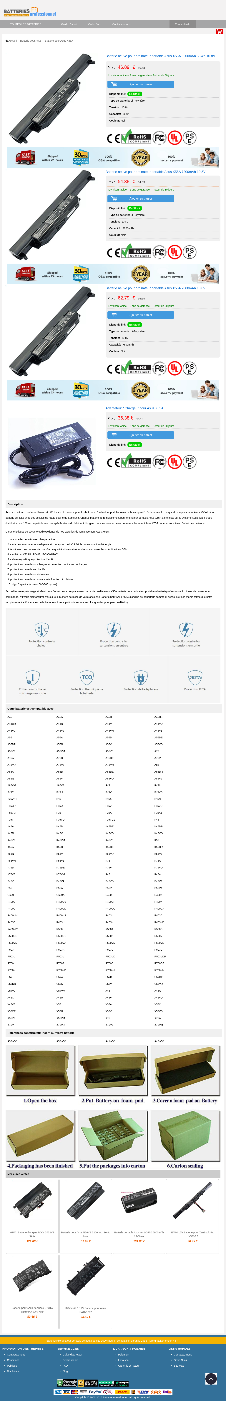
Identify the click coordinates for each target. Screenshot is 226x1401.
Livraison (123, 1360)
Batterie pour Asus (30, 40)
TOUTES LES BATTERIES (25, 24)
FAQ (65, 1365)
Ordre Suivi (94, 24)
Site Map (179, 1365)
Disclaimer (13, 1371)
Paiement (123, 1354)
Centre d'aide (182, 24)
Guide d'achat (69, 24)
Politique (12, 1365)
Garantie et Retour (128, 1365)
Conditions (13, 1360)
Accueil (12, 40)
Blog (65, 1371)
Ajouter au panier (140, 84)
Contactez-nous (121, 24)
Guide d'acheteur (72, 1354)
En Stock (134, 93)
